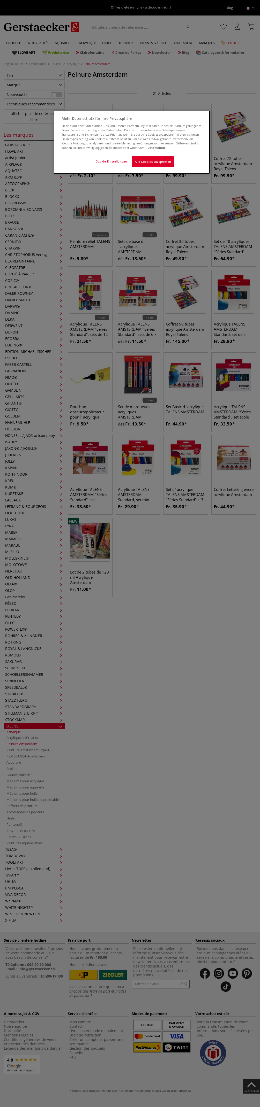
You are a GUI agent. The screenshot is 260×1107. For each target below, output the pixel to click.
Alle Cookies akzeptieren (153, 162)
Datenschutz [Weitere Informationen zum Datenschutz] (156, 148)
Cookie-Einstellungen (111, 161)
